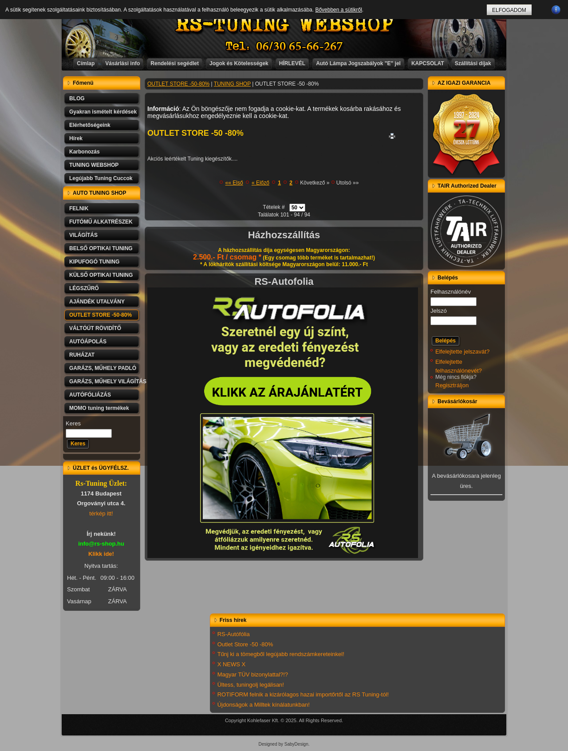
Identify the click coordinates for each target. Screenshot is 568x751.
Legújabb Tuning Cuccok (100, 178)
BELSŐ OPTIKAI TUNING (101, 248)
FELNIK (78, 208)
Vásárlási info (122, 63)
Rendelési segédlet (174, 63)
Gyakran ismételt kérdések (103, 112)
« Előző (260, 183)
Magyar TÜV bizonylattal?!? (252, 674)
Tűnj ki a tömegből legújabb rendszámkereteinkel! (280, 654)
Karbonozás (84, 152)
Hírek (76, 138)
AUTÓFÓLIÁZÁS (90, 395)
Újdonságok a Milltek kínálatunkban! (263, 704)
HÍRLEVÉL (292, 63)
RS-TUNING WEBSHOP (284, 24)
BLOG (77, 98)
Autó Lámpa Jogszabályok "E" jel (358, 63)
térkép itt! (101, 513)
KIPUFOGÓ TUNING (94, 262)
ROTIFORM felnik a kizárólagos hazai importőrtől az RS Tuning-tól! (303, 694)
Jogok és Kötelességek (238, 63)
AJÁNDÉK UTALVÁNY (97, 302)
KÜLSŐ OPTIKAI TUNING (101, 275)
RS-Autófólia (233, 634)
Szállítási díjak (473, 63)
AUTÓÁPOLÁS (87, 341)
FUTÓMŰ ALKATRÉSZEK (101, 222)
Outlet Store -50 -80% (245, 644)
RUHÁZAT (82, 355)
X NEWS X (231, 664)
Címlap (86, 63)
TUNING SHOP (232, 84)
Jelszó (438, 310)
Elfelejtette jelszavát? (462, 351)
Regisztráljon (452, 385)
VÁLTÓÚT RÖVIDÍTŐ (95, 328)
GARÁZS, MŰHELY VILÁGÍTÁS (104, 381)
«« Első (234, 183)
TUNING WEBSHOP (93, 165)
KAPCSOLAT (427, 63)
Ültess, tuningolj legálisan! (250, 684)
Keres (73, 423)
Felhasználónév (450, 291)
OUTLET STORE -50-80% (100, 315)
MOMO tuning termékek (99, 408)
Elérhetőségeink (89, 125)
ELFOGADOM (509, 10)
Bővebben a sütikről (338, 10)
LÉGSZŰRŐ (84, 288)
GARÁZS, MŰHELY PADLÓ (102, 368)
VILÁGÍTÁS (83, 235)
